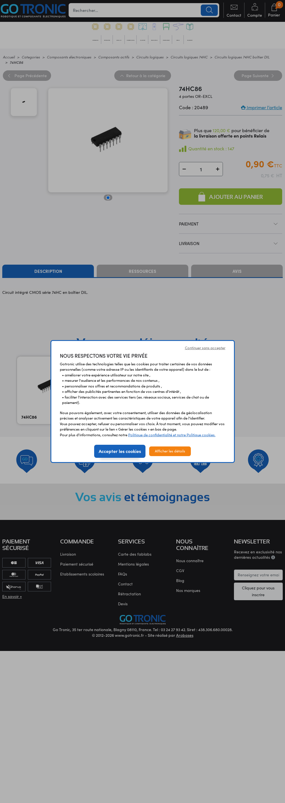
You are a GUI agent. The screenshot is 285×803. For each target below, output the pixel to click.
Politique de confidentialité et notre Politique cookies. (172, 434)
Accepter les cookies (120, 451)
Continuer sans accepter (205, 347)
